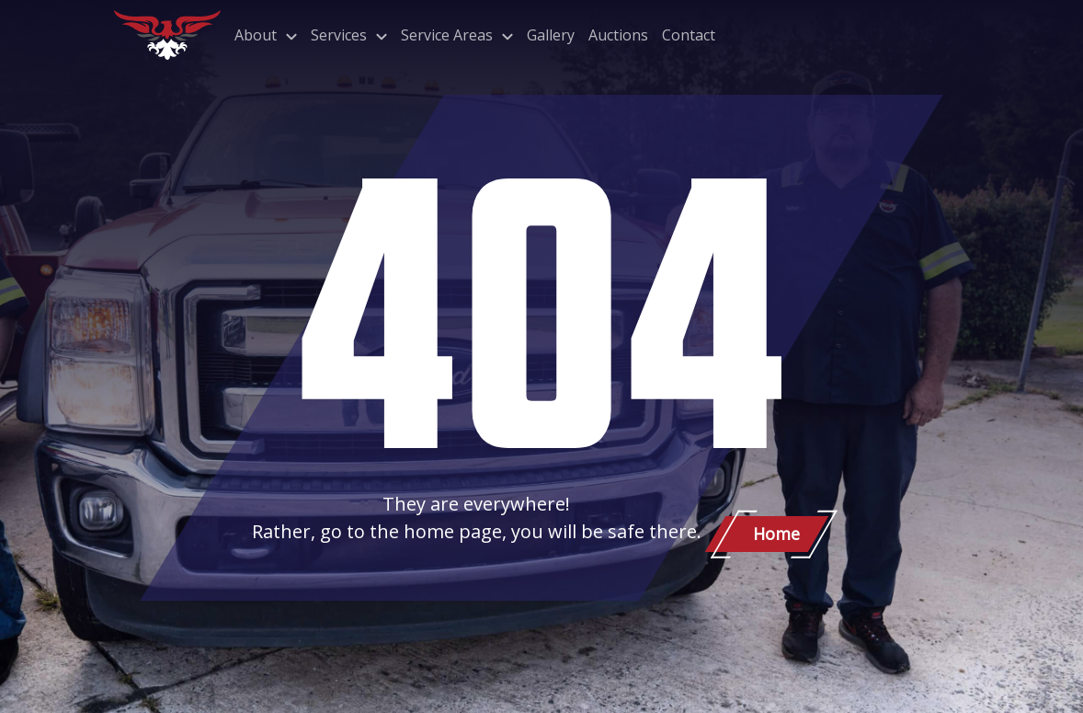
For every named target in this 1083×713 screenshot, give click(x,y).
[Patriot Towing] (167, 35)
